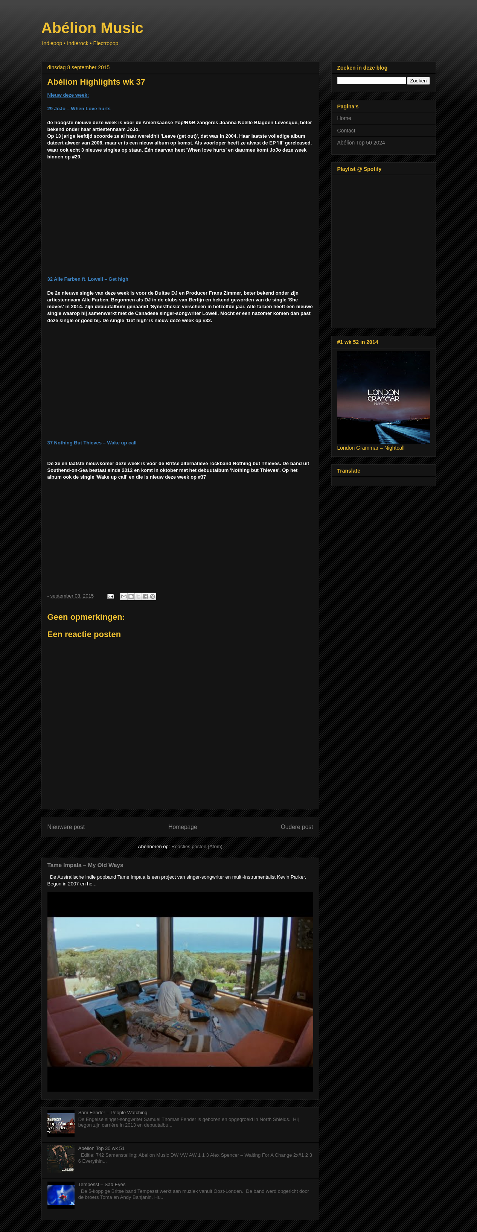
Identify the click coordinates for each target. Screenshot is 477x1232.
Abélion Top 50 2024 (361, 143)
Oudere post (297, 827)
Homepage (182, 827)
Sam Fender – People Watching (113, 1112)
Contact (346, 131)
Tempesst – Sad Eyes (102, 1184)
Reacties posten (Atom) (196, 846)
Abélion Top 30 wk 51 (101, 1148)
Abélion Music (92, 28)
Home (344, 118)
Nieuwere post (66, 827)
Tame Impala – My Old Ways (85, 865)
